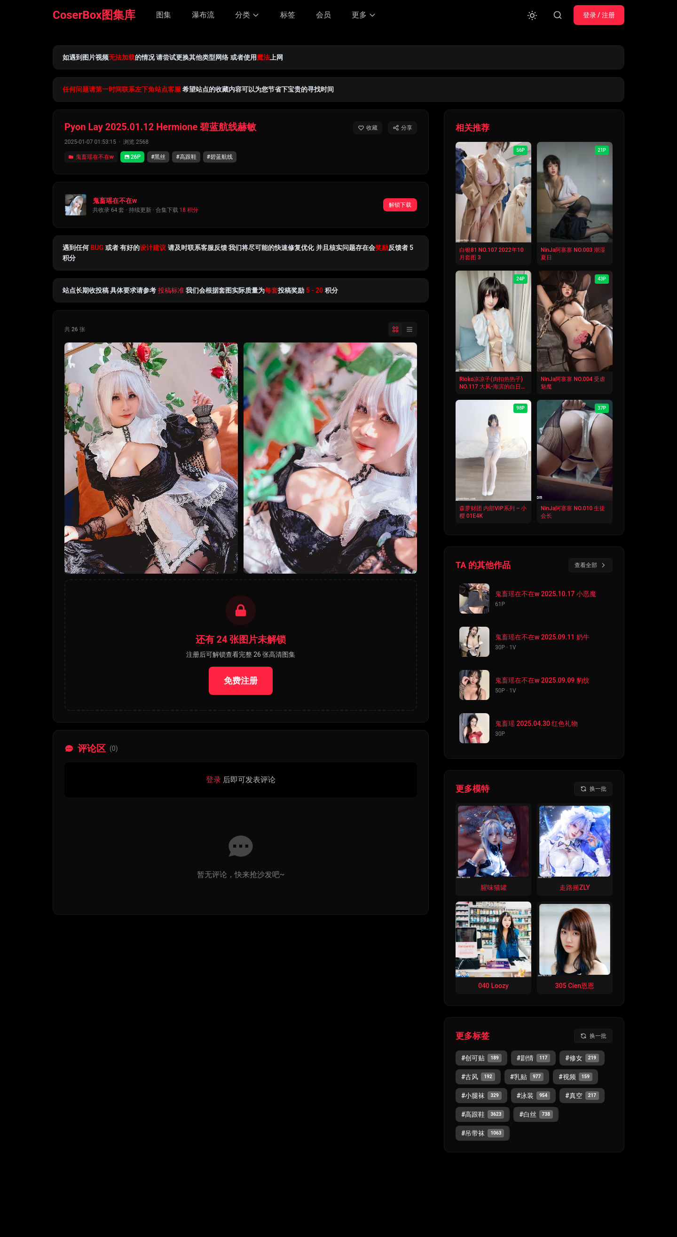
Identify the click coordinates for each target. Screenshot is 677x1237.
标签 (287, 14)
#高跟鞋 (186, 157)
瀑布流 (203, 14)
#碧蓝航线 (220, 157)
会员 (323, 14)
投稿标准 (171, 290)
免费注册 (241, 680)
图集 (163, 14)
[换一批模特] (593, 789)
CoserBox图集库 (94, 15)
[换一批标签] (593, 1036)
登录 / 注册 (599, 15)
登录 (213, 779)
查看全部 (590, 565)
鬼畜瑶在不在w (91, 157)
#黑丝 (158, 157)
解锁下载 (400, 205)
